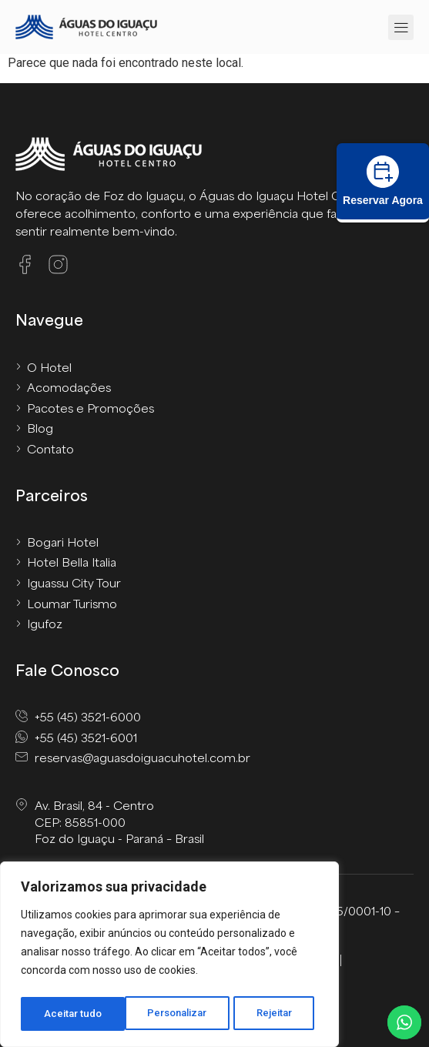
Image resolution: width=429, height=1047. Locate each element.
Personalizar (74, 1014)
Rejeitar (172, 1014)
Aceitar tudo (268, 1014)
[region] (169, 957)
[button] (401, 27)
